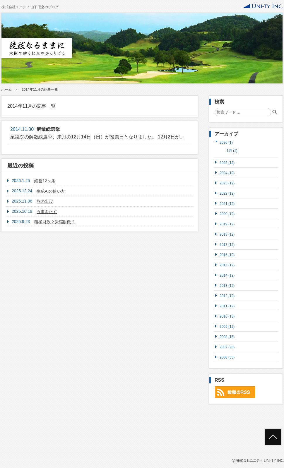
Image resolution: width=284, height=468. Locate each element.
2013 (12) (227, 285)
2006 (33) (227, 357)
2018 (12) (227, 234)
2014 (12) (227, 275)
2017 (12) (227, 244)
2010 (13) (227, 316)
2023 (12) (227, 183)
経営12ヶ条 (44, 181)
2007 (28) (227, 347)
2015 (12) (227, 265)
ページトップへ (273, 437)
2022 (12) (227, 193)
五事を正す (47, 211)
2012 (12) (227, 296)
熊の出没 (45, 201)
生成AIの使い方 (51, 191)
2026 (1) (226, 142)
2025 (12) (227, 162)
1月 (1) (232, 150)
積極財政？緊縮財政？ (54, 222)
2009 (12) (227, 326)
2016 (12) (227, 255)
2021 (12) (227, 203)
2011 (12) (227, 306)
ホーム (6, 90)
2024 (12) (227, 173)
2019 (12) (227, 224)
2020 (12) (227, 214)
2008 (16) (227, 337)
